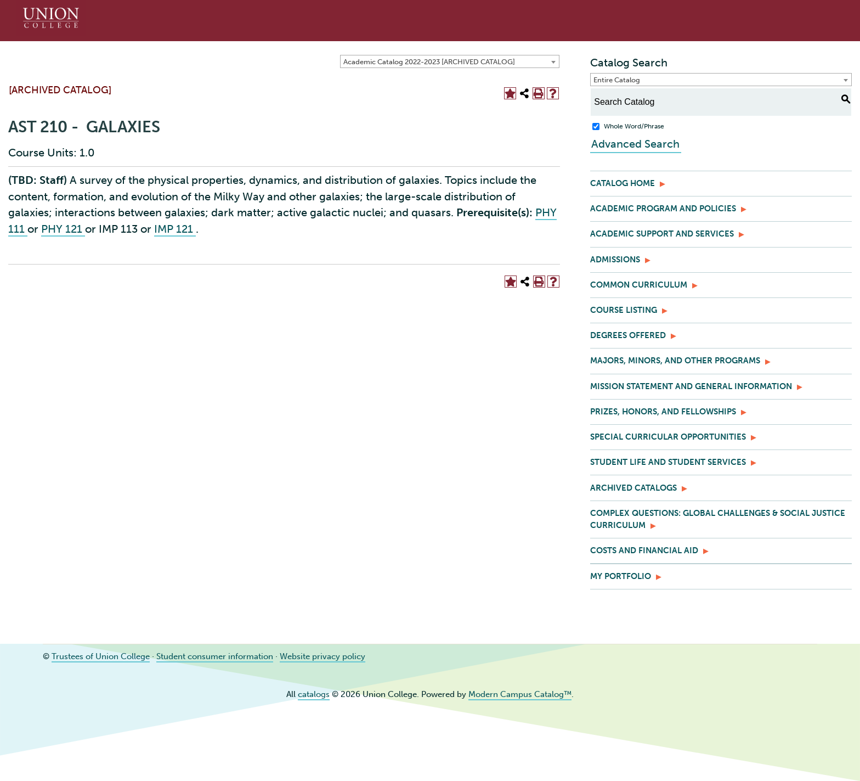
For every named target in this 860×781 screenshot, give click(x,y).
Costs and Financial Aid (644, 550)
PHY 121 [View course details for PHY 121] (63, 228)
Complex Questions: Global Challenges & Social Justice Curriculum (717, 519)
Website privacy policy (322, 656)
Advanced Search (634, 143)
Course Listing (623, 310)
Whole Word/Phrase (634, 126)
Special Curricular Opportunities (668, 437)
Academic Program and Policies (663, 208)
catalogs (314, 694)
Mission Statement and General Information (691, 386)
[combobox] (449, 61)
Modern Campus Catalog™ (520, 694)
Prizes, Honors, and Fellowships (663, 412)
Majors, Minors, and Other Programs (675, 361)
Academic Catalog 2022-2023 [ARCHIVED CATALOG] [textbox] (429, 62)
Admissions (615, 260)
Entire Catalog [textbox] (616, 80)
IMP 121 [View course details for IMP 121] (175, 228)
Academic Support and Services (662, 234)
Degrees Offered (628, 335)
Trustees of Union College (101, 656)
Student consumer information (214, 656)
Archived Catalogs (633, 488)
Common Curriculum (638, 285)
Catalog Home (622, 183)
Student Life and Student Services (668, 462)
